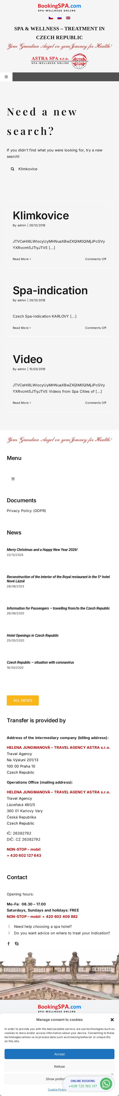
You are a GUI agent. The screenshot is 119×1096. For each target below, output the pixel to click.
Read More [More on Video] (21, 402)
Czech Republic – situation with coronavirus (40, 662)
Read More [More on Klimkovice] (21, 259)
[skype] (17, 943)
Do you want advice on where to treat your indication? (62, 933)
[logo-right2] (60, 55)
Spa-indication (50, 290)
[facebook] (8, 943)
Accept (59, 1054)
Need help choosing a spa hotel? (43, 926)
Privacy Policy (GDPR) (26, 510)
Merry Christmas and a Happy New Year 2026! (42, 550)
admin (21, 225)
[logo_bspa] (59, 5)
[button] (112, 1019)
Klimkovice (41, 215)
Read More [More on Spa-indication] (21, 328)
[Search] (12, 169)
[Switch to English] (68, 17)
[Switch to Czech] (51, 17)
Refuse (59, 1066)
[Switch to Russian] (59, 17)
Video (27, 359)
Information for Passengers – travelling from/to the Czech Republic (58, 608)
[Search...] (59, 169)
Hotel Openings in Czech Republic (33, 635)
